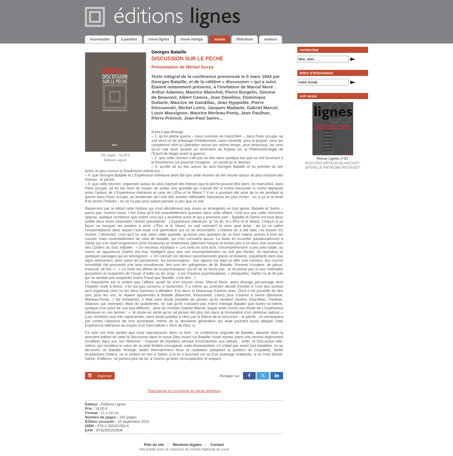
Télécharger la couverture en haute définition (184, 391)
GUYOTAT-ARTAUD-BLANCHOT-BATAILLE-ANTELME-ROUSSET (332, 163)
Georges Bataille (168, 51)
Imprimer (100, 375)
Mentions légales (187, 445)
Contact (217, 445)
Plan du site (154, 445)
